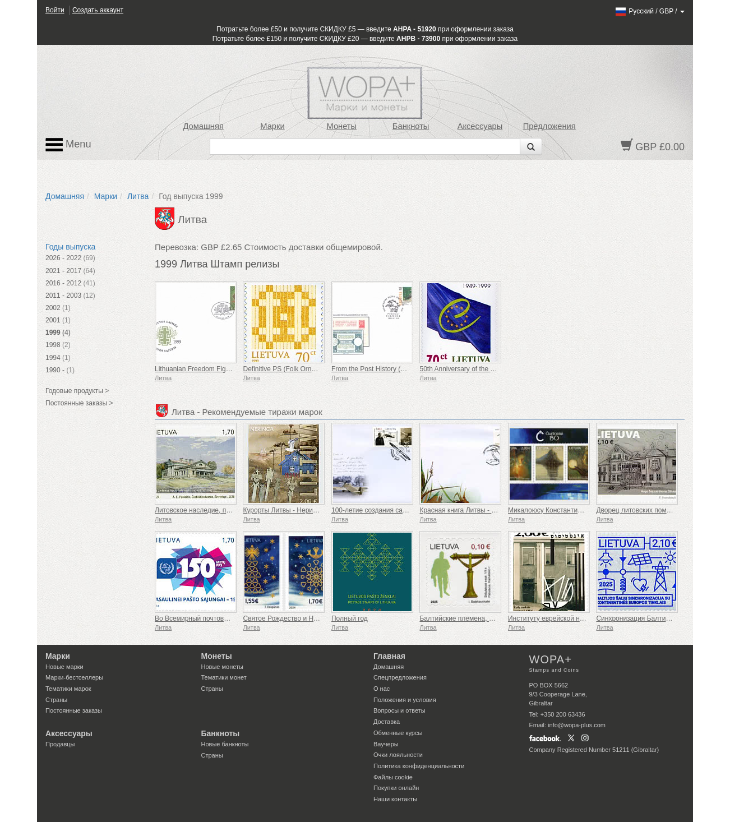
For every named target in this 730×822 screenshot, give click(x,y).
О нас (381, 688)
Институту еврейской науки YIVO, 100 (567, 618)
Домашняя (203, 126)
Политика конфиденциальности (418, 766)
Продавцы (60, 744)
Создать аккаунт (97, 10)
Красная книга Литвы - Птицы (465, 510)
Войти (54, 10)
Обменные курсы (397, 732)
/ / (650, 11)
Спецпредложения (400, 677)
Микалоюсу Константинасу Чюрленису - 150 (577, 510)
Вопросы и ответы (399, 710)
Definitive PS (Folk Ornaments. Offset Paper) (310, 369)
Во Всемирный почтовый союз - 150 (211, 618)
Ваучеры (386, 744)
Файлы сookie (393, 777)
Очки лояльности (398, 754)
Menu (68, 144)
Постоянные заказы (73, 710)
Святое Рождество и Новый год (292, 618)
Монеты (341, 126)
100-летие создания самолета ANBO (388, 510)
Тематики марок (68, 688)
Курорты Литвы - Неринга (282, 510)
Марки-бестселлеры (74, 677)
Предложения (549, 126)
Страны (56, 699)
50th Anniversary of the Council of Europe (481, 369)
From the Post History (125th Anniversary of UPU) (405, 369)
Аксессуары (480, 126)
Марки (272, 126)
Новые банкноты (225, 744)
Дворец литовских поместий (640, 510)
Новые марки (64, 666)
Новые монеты (222, 666)
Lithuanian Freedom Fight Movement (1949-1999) (229, 369)
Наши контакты (395, 799)
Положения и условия (404, 699)
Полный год (349, 618)
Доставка (386, 721)
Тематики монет (224, 677)
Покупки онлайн (396, 787)
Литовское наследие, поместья (203, 510)
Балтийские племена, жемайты (468, 618)
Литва (138, 196)
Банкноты (410, 126)
